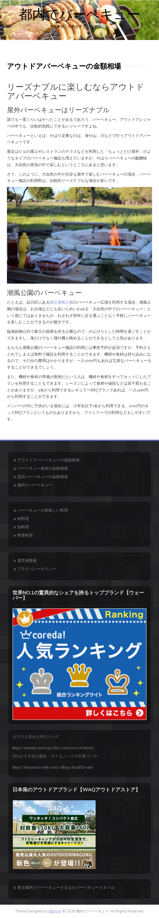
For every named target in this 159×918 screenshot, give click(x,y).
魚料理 (23, 527)
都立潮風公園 (61, 302)
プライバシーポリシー (36, 569)
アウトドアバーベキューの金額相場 (48, 460)
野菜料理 (25, 535)
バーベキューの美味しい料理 (42, 510)
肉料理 (23, 518)
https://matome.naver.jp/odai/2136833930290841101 (53, 748)
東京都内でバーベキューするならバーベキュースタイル (66, 887)
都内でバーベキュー (79, 14)
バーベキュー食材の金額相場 (42, 468)
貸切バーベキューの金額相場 (42, 476)
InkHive (55, 911)
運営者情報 (27, 560)
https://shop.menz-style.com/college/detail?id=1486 (53, 767)
